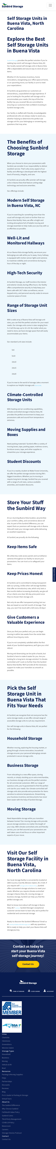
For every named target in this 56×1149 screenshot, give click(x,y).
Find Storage (17, 991)
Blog (4, 1092)
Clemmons (6, 1041)
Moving (5, 1061)
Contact (18, 908)
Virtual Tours (7, 1098)
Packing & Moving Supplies (12, 1074)
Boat (4, 1068)
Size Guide (39, 385)
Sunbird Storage (13, 60)
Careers (5, 1129)
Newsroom (6, 1126)
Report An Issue (54, 574)
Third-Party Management (11, 1119)
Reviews (5, 1088)
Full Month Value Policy (11, 1112)
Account (49, 991)
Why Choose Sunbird (10, 1108)
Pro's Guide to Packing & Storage (15, 1095)
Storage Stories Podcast (12, 1133)
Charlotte (5, 1037)
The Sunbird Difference (11, 1105)
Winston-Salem (8, 1048)
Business (5, 1057)
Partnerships (7, 1081)
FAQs (4, 1078)
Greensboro (7, 1044)
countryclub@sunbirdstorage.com (22, 924)
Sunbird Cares (7, 1115)
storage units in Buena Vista (30, 885)
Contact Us (6, 1139)
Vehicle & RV (7, 1064)
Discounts (6, 1085)
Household (6, 1054)
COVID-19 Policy (8, 1122)
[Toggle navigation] (50, 5)
